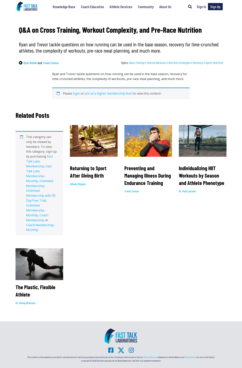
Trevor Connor (51, 63)
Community (146, 6)
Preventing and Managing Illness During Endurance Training (147, 175)
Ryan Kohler (30, 63)
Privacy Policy (190, 357)
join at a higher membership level (108, 93)
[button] (190, 6)
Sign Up (215, 6)
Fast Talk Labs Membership (39, 161)
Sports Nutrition (214, 63)
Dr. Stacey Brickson (25, 303)
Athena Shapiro (78, 184)
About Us (165, 6)
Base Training (136, 63)
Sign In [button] (201, 6)
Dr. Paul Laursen (187, 191)
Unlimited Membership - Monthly (36, 210)
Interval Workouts (156, 63)
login (76, 93)
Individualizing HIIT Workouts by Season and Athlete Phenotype (201, 175)
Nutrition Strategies (179, 63)
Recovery (198, 63)
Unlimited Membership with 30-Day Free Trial (41, 196)
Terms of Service (150, 357)
